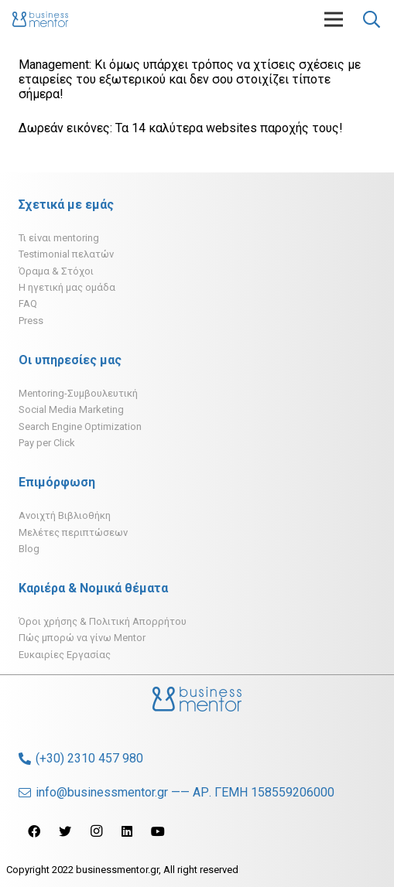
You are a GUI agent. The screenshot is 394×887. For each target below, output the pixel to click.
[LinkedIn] (126, 831)
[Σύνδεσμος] (40, 19)
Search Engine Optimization (80, 426)
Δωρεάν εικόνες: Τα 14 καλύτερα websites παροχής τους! (181, 128)
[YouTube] (157, 831)
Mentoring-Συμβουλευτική (78, 393)
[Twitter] (65, 831)
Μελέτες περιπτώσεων (73, 532)
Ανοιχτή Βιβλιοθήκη (65, 515)
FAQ (28, 303)
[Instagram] (96, 831)
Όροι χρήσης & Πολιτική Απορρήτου (103, 621)
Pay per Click (47, 443)
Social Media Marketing (71, 409)
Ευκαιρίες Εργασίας (65, 654)
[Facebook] (34, 831)
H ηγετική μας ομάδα (67, 287)
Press (31, 320)
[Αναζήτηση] (371, 19)
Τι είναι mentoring (59, 238)
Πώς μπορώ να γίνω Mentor (82, 637)
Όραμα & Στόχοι (56, 271)
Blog (29, 548)
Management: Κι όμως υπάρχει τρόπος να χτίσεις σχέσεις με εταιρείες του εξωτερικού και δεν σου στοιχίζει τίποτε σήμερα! (190, 79)
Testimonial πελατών (66, 254)
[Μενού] (333, 19)
